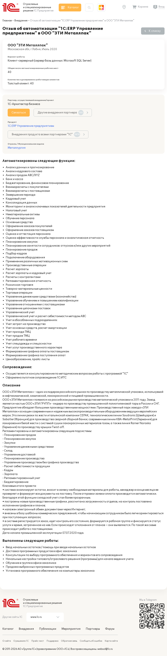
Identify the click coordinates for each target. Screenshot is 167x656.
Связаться (19, 112)
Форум (109, 629)
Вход (162, 6)
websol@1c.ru (105, 649)
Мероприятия (71, 629)
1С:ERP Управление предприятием (31, 126)
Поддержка (52, 641)
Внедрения (20, 20)
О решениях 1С (21, 641)
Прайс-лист (37, 641)
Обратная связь (69, 641)
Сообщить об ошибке (91, 641)
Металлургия (17, 147)
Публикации (47, 629)
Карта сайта (111, 641)
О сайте (6, 641)
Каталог (8, 629)
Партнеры (93, 629)
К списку (155, 31)
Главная (7, 20)
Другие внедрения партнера (61, 112)
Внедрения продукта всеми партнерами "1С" (46, 134)
